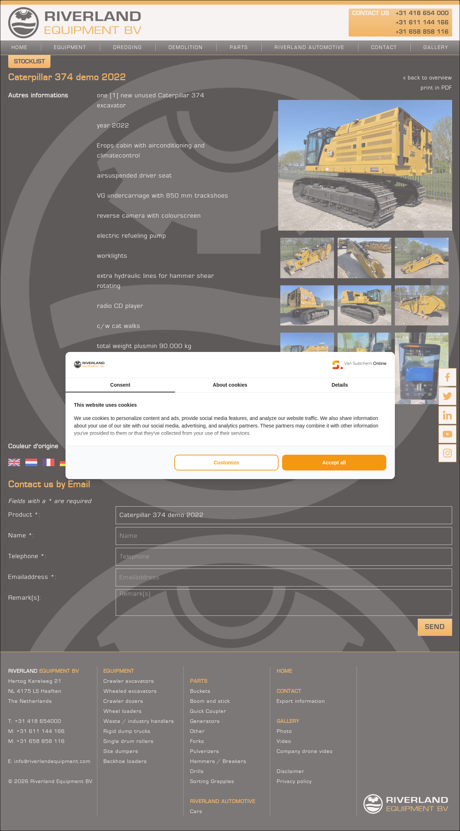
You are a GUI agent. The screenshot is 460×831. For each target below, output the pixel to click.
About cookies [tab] (230, 385)
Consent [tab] (120, 385)
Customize (226, 462)
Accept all (334, 462)
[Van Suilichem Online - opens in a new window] (359, 365)
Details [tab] (339, 385)
